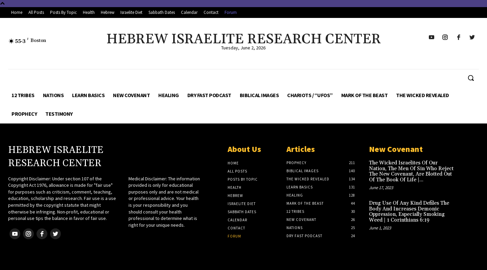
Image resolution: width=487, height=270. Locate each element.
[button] (471, 78)
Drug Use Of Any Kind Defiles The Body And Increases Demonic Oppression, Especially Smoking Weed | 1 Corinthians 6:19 (409, 211)
